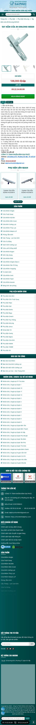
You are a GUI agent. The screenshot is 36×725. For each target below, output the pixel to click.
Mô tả (3, 102)
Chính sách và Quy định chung (11, 529)
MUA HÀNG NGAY (18, 96)
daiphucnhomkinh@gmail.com (14, 163)
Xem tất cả (18, 201)
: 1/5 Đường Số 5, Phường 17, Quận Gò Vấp (15, 662)
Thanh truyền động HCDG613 (27, 191)
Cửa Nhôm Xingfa (7, 559)
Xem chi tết (9, 197)
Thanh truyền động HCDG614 (9, 191)
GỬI (32, 646)
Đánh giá (9, 102)
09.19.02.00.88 (7, 722)
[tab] (3, 102)
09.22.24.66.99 (18, 89)
